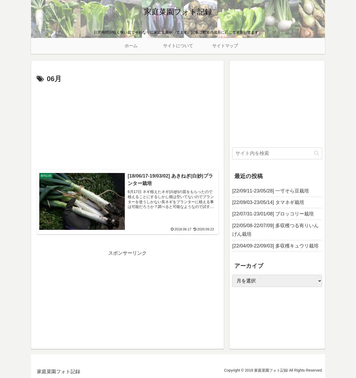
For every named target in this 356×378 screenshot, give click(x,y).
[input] (277, 153)
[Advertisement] (127, 125)
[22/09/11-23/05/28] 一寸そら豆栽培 (270, 191)
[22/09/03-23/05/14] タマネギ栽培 (268, 202)
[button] (316, 153)
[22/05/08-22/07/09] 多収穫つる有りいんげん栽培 (275, 230)
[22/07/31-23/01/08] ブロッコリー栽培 (273, 213)
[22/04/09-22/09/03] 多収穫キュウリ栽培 (275, 246)
